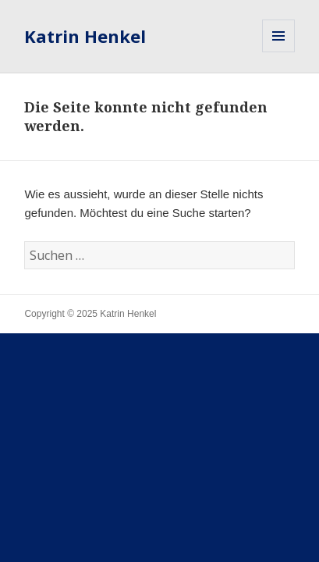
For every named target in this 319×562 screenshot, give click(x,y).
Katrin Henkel (85, 36)
